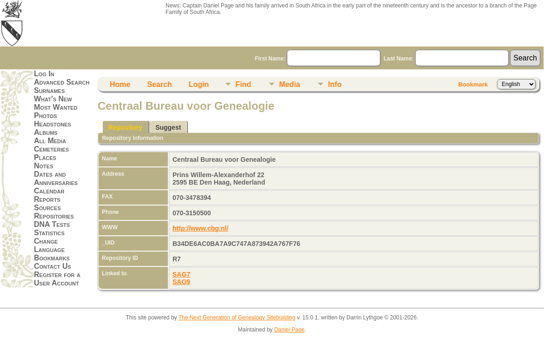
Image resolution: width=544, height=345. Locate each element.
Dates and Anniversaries (56, 178)
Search (159, 84)
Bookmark (473, 84)
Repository (125, 127)
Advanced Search (61, 82)
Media (289, 84)
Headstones (52, 124)
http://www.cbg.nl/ (200, 228)
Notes (43, 166)
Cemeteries (51, 149)
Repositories (54, 216)
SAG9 (181, 281)
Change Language (49, 245)
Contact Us (52, 266)
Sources (47, 208)
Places (45, 157)
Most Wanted (55, 107)
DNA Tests (52, 224)
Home (120, 84)
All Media (50, 141)
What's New (53, 99)
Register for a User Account (57, 279)
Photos (45, 115)
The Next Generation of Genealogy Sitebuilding (237, 317)
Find (243, 84)
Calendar (49, 191)
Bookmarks (52, 258)
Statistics (49, 233)
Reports (47, 199)
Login (199, 84)
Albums (46, 132)
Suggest (168, 127)
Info (334, 84)
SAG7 (181, 274)
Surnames (49, 90)
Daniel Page (289, 329)
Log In (44, 74)
